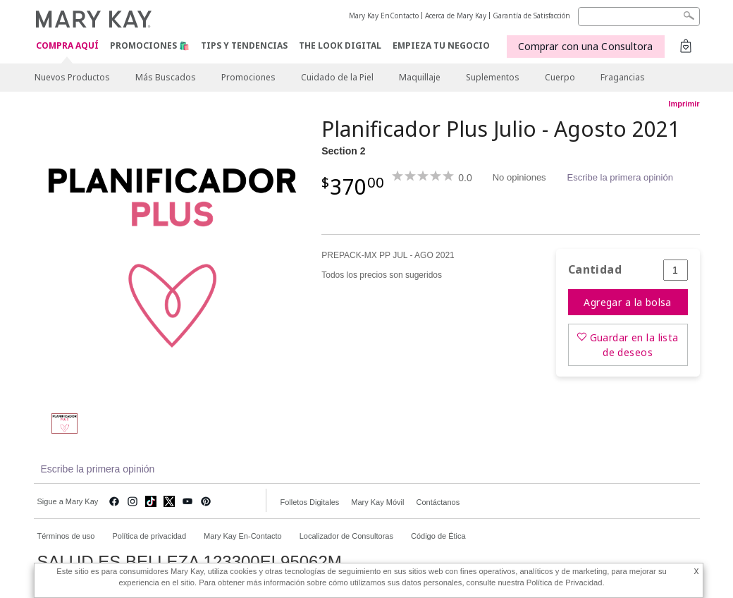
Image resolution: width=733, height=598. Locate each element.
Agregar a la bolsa (628, 302)
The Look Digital (340, 45)
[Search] (639, 16)
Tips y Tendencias (244, 45)
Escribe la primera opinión (620, 177)
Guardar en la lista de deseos (634, 345)
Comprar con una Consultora (585, 46)
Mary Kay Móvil (377, 502)
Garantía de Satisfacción (531, 15)
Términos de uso (66, 536)
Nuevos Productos (72, 77)
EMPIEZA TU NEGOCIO (441, 45)
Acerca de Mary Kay (455, 15)
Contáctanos (438, 502)
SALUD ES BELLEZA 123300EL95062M (189, 562)
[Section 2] (172, 258)
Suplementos (492, 77)
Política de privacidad (149, 536)
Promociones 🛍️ (150, 45)
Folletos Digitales (310, 502)
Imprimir (683, 103)
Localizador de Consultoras (346, 536)
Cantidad (595, 269)
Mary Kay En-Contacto (243, 536)
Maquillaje (420, 77)
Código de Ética (438, 536)
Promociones (248, 77)
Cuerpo (560, 77)
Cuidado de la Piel (337, 77)
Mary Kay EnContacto (384, 15)
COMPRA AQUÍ (67, 46)
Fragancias (622, 77)
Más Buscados (165, 77)
